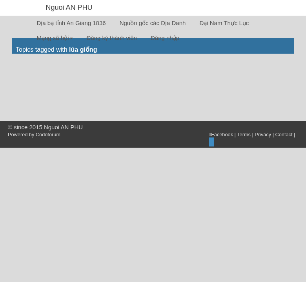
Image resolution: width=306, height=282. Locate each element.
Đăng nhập (165, 37)
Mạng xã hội (55, 37)
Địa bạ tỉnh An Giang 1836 (71, 23)
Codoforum (48, 134)
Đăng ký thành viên (112, 37)
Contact (284, 134)
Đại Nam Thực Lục (224, 23)
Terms (244, 134)
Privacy (263, 134)
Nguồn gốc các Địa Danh (153, 23)
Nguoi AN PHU (69, 7)
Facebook (221, 134)
